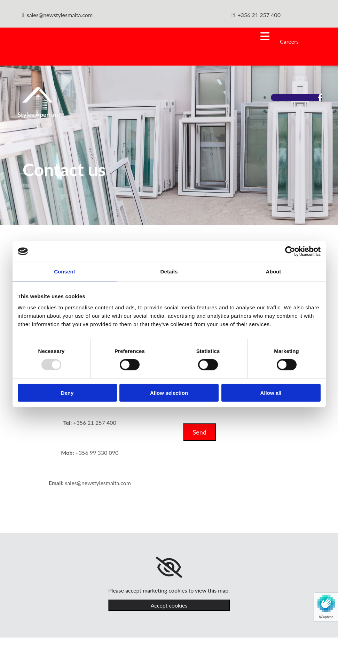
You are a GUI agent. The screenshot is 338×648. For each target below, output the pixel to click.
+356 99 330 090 (97, 452)
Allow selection (169, 392)
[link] (169, 567)
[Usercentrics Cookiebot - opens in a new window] (290, 251)
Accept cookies (169, 605)
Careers (289, 41)
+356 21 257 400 (259, 15)
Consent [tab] (64, 271)
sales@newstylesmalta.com (60, 15)
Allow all (271, 392)
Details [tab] (169, 271)
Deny (67, 392)
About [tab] (273, 271)
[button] (142, 36)
